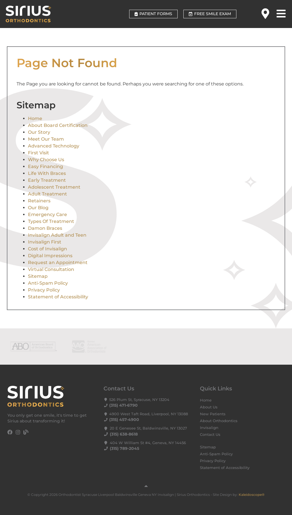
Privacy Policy (44, 290)
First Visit (38, 152)
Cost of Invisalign (47, 248)
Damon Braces (45, 228)
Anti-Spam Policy (48, 283)
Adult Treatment (47, 194)
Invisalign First (44, 242)
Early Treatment (47, 180)
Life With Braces (47, 173)
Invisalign (209, 428)
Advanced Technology (53, 146)
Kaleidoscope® (252, 494)
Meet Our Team (46, 139)
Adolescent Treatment (54, 187)
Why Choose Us (46, 159)
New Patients (213, 414)
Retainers (39, 200)
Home (35, 118)
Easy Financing (45, 166)
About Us (209, 407)
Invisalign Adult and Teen (57, 235)
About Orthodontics (219, 421)
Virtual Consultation (51, 269)
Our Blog (38, 207)
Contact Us (210, 434)
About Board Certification (58, 125)
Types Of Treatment (51, 221)
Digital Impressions (50, 255)
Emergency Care (47, 214)
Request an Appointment (58, 262)
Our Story (39, 132)
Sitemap (38, 276)
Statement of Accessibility (58, 297)
